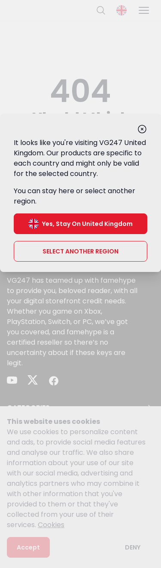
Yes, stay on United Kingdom (80, 224)
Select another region (80, 251)
